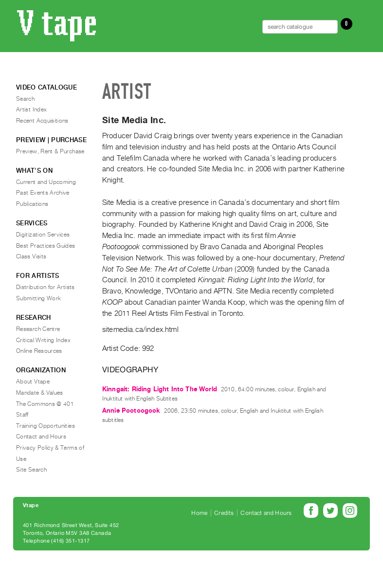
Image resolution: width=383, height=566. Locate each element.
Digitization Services (43, 234)
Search (25, 98)
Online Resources (39, 350)
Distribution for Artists (45, 287)
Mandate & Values (39, 392)
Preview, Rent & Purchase (50, 151)
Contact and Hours (41, 436)
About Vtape (33, 381)
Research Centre (38, 329)
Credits (224, 513)
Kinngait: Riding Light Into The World (159, 389)
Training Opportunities (45, 425)
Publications (32, 204)
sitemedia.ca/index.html (140, 329)
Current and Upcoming (46, 182)
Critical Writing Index (43, 340)
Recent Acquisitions (42, 120)
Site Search (31, 469)
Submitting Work (38, 298)
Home (199, 513)
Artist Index (31, 109)
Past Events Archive (43, 192)
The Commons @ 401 (45, 404)
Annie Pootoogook (131, 410)
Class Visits (31, 256)
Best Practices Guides (45, 245)
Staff (22, 414)
